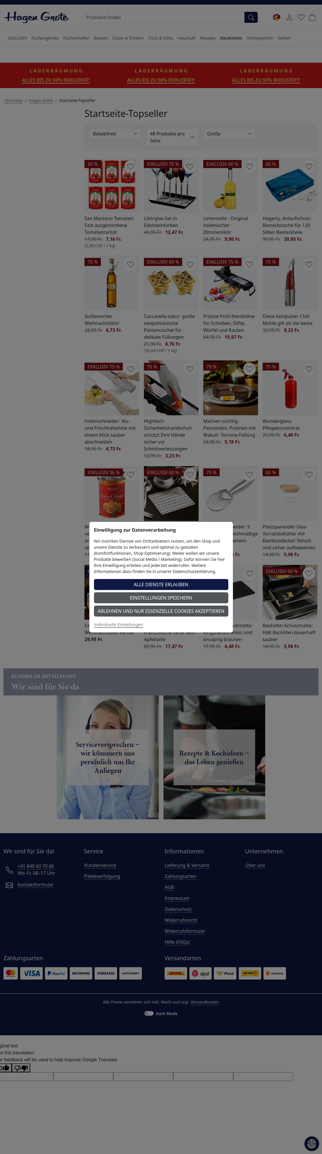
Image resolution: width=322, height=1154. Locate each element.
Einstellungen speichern (161, 598)
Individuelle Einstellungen (118, 624)
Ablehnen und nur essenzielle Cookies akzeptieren (161, 611)
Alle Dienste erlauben (161, 584)
